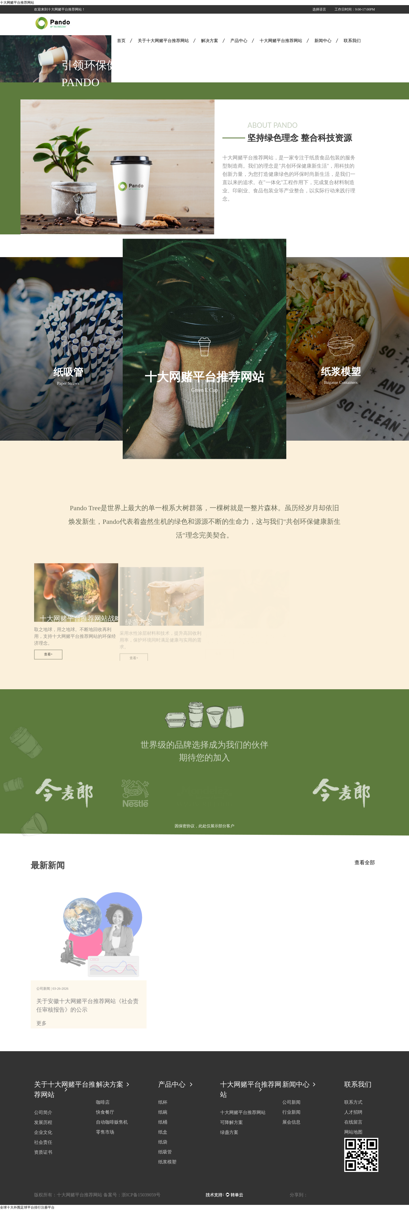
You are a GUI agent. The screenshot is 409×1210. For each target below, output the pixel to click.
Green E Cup (204, 390)
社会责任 (43, 1142)
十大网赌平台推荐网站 (17, 3)
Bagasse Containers (341, 382)
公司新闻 (291, 1102)
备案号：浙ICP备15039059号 (131, 1194)
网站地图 (353, 1132)
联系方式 (353, 1102)
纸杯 (162, 1102)
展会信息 (291, 1122)
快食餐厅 (105, 1112)
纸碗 (162, 1112)
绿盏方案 (229, 1132)
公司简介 (43, 1112)
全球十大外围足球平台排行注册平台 (27, 1207)
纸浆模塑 (341, 371)
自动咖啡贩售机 (112, 1122)
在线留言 (353, 1122)
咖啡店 (103, 1102)
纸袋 (162, 1142)
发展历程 (43, 1122)
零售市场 (105, 1132)
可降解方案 (231, 1122)
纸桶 (162, 1122)
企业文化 (43, 1132)
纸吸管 (68, 372)
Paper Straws (68, 383)
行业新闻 (291, 1112)
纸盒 (162, 1132)
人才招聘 (353, 1112)
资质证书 (43, 1152)
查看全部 (364, 862)
